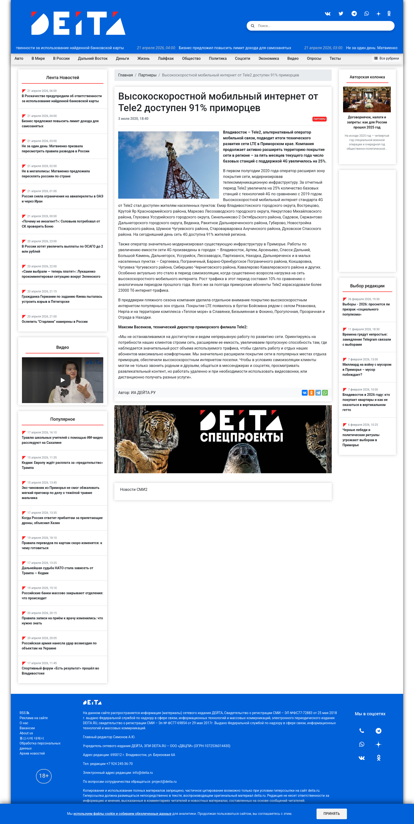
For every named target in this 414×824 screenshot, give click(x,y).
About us (29, 731)
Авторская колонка (364, 76)
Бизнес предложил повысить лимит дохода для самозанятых (230, 47)
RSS (27, 711)
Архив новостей (35, 752)
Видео (296, 57)
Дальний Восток (96, 57)
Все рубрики (383, 58)
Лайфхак (169, 57)
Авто (22, 57)
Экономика (272, 57)
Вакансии (30, 726)
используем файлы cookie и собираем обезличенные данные (123, 814)
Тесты (338, 57)
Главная (127, 74)
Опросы (317, 57)
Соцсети (245, 57)
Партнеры (149, 74)
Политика (221, 57)
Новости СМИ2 (135, 493)
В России (64, 57)
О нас (27, 721)
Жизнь (146, 57)
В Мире (41, 57)
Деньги (125, 57)
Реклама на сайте (37, 716)
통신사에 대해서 (35, 736)
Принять (331, 814)
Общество (194, 57)
